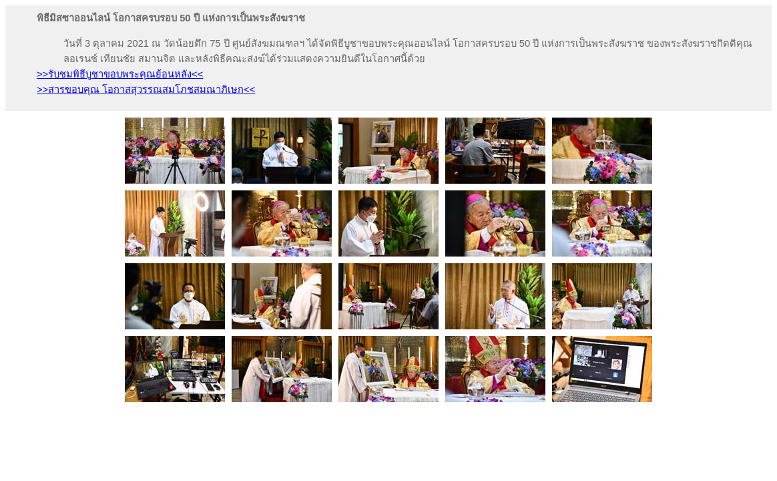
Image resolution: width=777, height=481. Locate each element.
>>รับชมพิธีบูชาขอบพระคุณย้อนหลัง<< (120, 74)
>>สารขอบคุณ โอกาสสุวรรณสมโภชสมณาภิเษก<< (146, 89)
